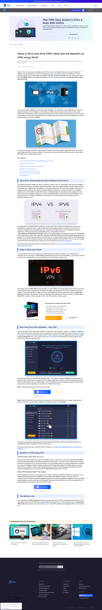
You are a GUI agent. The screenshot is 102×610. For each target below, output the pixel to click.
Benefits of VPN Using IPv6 (29, 169)
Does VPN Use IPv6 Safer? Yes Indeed (30, 173)
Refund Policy (82, 588)
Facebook (66, 592)
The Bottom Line (25, 175)
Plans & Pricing (43, 596)
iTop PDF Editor (43, 590)
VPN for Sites (55, 525)
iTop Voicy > (65, 1)
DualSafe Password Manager (46, 592)
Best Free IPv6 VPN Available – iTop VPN (32, 166)
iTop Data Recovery (44, 588)
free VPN (46, 504)
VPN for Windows (66, 240)
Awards (65, 590)
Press (64, 588)
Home (11, 44)
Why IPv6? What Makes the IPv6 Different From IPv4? (36, 161)
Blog (15, 44)
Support (81, 584)
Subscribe (60, 566)
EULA (91, 607)
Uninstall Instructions (85, 586)
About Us (65, 584)
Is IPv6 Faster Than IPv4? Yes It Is (29, 171)
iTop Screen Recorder (44, 586)
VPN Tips (20, 44)
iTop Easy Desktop (44, 594)
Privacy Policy (82, 607)
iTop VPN (41, 584)
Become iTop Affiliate (86, 595)
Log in (95, 5)
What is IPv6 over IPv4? (27, 163)
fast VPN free (50, 336)
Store (66, 5)
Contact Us (66, 586)
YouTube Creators (83, 598)
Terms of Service (71, 607)
